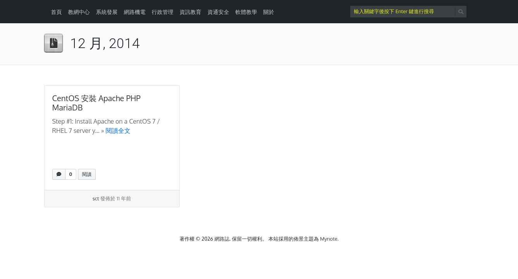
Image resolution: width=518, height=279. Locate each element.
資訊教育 (190, 12)
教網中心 (79, 12)
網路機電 (135, 12)
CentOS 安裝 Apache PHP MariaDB (96, 102)
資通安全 (218, 12)
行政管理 (163, 12)
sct (96, 198)
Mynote (328, 239)
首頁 (56, 12)
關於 (268, 12)
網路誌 (221, 239)
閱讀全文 (118, 130)
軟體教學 (246, 12)
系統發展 (107, 12)
